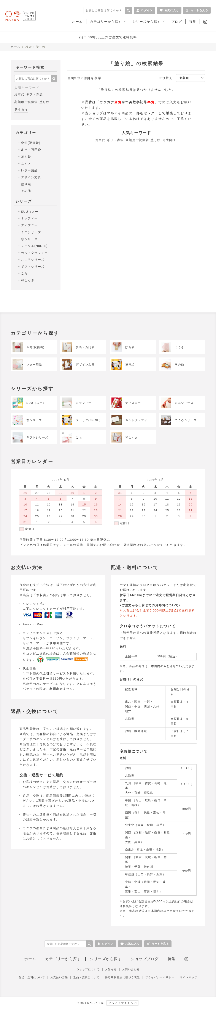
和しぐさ (27, 280)
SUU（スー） (31, 211)
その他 (26, 191)
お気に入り (169, 10)
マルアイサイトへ (122, 1002)
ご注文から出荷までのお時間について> (151, 605)
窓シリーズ (29, 239)
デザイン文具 (31, 177)
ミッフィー (29, 218)
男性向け (21, 109)
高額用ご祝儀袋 (26, 102)
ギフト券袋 (34, 94)
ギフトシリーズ (32, 266)
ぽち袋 (26, 156)
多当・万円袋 (31, 149)
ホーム (15, 46)
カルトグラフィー (34, 252)
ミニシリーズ (31, 232)
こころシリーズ (32, 259)
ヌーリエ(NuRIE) (34, 246)
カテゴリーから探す (63, 959)
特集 (172, 959)
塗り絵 (45, 102)
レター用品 (29, 170)
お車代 (19, 94)
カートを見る (197, 10)
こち (24, 273)
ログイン (144, 10)
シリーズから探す (106, 959)
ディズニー (29, 225)
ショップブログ (145, 959)
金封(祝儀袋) (30, 143)
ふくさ (26, 163)
